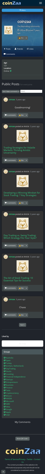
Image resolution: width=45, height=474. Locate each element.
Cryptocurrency (11, 393)
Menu (22, 10)
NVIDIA (8, 398)
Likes (30, 49)
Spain (7, 360)
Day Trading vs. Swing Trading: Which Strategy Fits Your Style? (20, 236)
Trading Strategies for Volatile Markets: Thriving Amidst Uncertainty (19, 150)
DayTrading (9, 368)
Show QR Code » (22, 438)
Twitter (30, 459)
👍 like (21, 38)
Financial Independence (14, 376)
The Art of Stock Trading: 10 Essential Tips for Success (18, 279)
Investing (8, 374)
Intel (7, 415)
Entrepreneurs (11, 382)
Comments (9, 54)
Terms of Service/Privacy (15, 459)
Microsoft (9, 401)
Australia (8, 357)
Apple (7, 412)
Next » (22, 325)
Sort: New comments (11, 91)
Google (8, 409)
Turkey (8, 363)
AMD (7, 404)
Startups (8, 379)
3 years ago (20, 99)
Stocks (7, 371)
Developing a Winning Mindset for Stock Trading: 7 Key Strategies (22, 194)
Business (8, 385)
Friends (19, 49)
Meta (7, 406)
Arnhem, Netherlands (14, 366)
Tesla (7, 390)
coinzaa (24, 21)
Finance (8, 387)
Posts (7, 49)
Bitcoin (8, 396)
